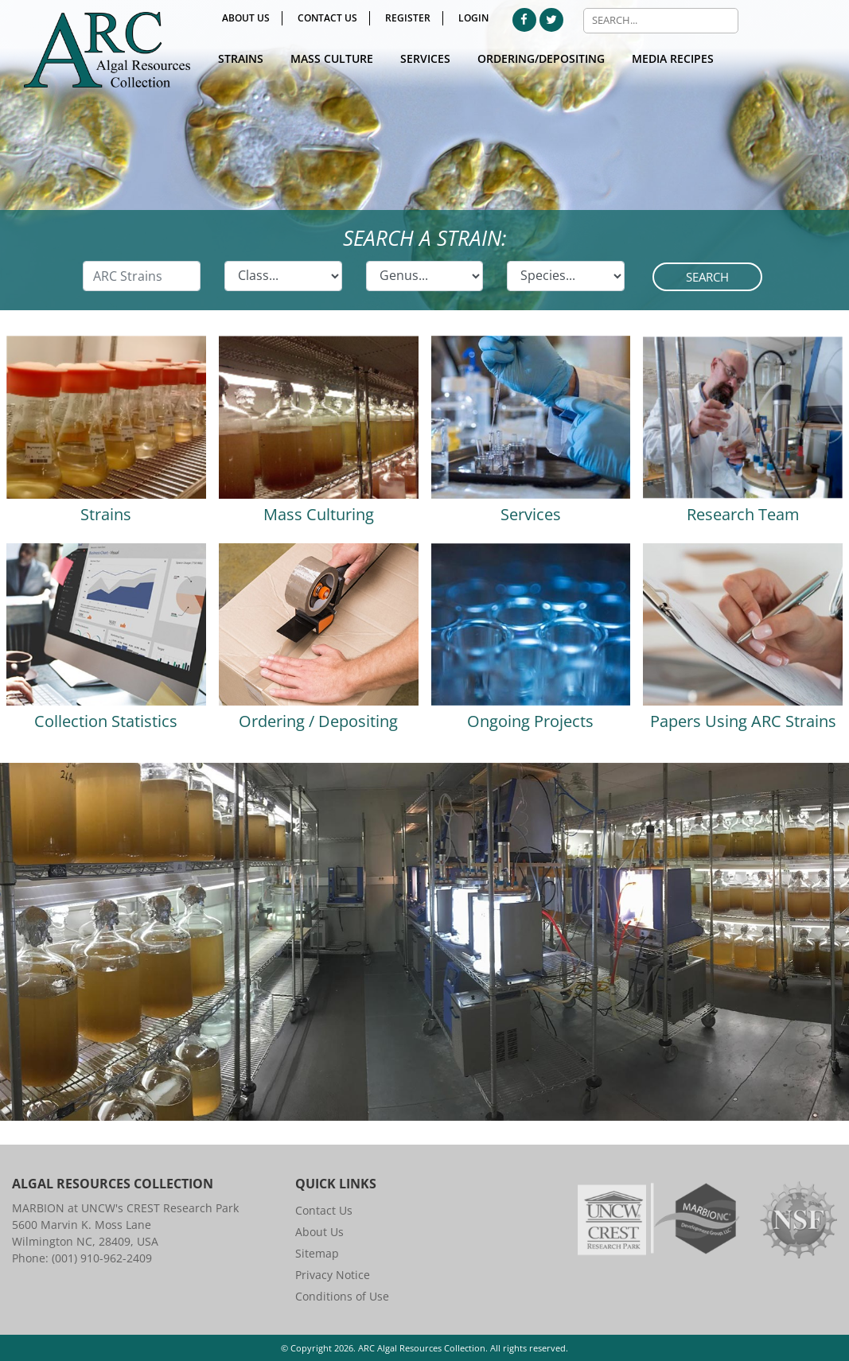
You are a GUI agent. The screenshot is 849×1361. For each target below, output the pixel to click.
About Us (246, 18)
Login (473, 18)
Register (407, 18)
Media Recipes (673, 58)
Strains (240, 58)
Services (425, 58)
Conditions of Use (342, 1296)
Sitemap (317, 1253)
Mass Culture (331, 58)
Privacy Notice (332, 1274)
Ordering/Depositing (541, 58)
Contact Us (327, 18)
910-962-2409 (116, 1258)
